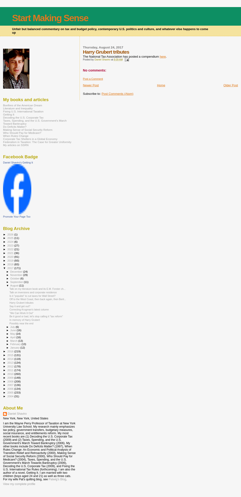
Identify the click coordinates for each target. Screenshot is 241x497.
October (15, 278)
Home (161, 85)
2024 (10, 241)
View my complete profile (19, 484)
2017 (10, 268)
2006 (10, 388)
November (16, 275)
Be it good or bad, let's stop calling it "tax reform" (36, 316)
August (14, 285)
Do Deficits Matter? (15, 126)
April (13, 337)
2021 (10, 252)
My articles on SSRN (15, 145)
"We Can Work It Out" (21, 313)
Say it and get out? (19, 306)
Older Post (231, 85)
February (16, 344)
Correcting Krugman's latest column (29, 309)
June (13, 330)
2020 (10, 256)
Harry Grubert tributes (21, 302)
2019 (10, 260)
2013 (10, 362)
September (17, 282)
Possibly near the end (21, 323)
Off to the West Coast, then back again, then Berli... (37, 299)
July (13, 327)
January (15, 347)
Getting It (8, 114)
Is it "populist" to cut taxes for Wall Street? (32, 295)
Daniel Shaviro (17, 413)
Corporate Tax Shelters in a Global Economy (30, 138)
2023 (10, 245)
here (163, 56)
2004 (10, 396)
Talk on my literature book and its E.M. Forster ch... (37, 288)
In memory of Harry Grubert (24, 319)
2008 (10, 381)
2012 (10, 366)
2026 (10, 234)
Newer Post (91, 85)
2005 (10, 392)
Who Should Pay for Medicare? (22, 132)
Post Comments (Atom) (117, 93)
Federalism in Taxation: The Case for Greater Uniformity (37, 141)
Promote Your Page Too (16, 216)
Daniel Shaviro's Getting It (18, 162)
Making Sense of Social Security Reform (27, 129)
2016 (10, 351)
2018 (10, 264)
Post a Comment (93, 78)
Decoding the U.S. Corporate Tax (23, 117)
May (13, 333)
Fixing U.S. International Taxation (23, 111)
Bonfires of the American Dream (22, 105)
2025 (10, 237)
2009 (10, 377)
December (16, 271)
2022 (10, 249)
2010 (10, 373)
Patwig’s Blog (57, 479)
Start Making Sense (50, 18)
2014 (10, 358)
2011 (10, 370)
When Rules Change (15, 135)
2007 (10, 384)
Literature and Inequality (18, 108)
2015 (10, 355)
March (14, 340)
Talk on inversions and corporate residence (33, 292)
